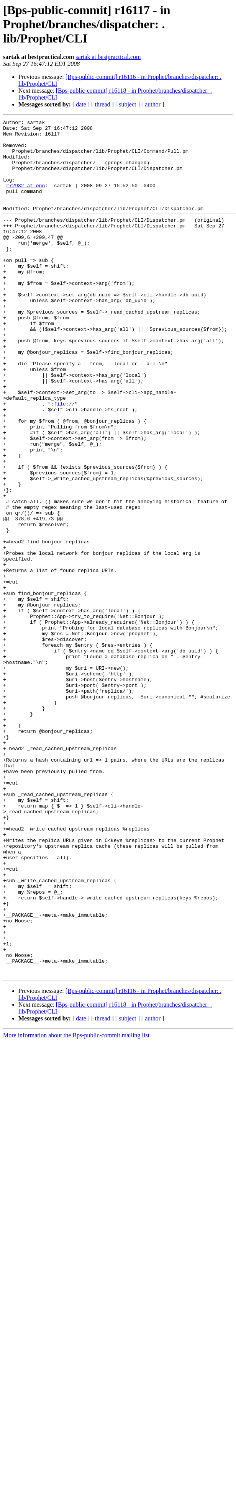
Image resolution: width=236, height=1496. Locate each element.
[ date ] (81, 104)
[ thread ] (102, 104)
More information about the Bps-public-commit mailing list (76, 1206)
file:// (64, 461)
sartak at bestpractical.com (108, 57)
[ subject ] (127, 104)
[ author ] (152, 104)
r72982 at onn (25, 199)
